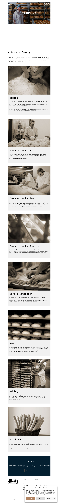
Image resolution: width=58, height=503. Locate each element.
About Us (25, 483)
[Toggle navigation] (9, 4)
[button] (55, 487)
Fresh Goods (25, 485)
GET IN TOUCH (29, 470)
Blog (24, 489)
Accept (30, 498)
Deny (40, 498)
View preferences (50, 498)
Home (28, 10)
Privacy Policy (40, 500)
